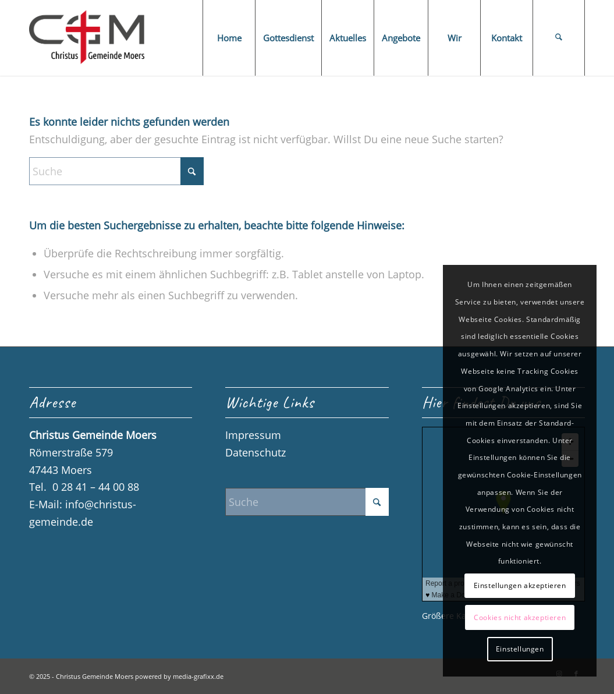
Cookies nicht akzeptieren (520, 617)
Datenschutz (255, 452)
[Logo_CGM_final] (86, 38)
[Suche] (559, 38)
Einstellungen (520, 649)
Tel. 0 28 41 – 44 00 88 (84, 487)
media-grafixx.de (198, 676)
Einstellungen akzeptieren (520, 585)
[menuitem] (229, 38)
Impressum (253, 435)
